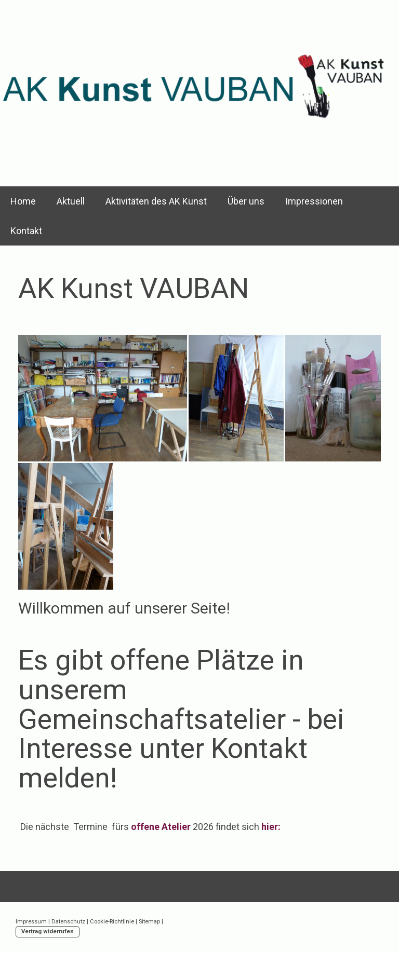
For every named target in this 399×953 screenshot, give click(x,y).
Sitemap (149, 921)
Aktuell (71, 201)
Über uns (246, 201)
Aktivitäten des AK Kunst (156, 201)
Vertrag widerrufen (47, 931)
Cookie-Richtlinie (112, 921)
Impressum (31, 921)
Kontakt (26, 230)
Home (23, 201)
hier (269, 826)
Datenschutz (68, 921)
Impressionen (314, 201)
